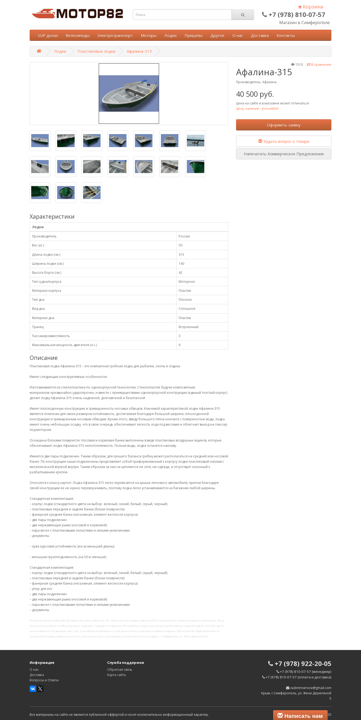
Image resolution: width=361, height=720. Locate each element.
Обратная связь (119, 669)
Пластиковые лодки (96, 51)
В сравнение (319, 64)
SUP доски (48, 35)
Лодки (170, 35)
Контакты (286, 35)
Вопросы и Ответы (44, 680)
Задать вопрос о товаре (283, 141)
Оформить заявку (284, 124)
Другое (217, 35)
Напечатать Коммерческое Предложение (284, 153)
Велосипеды (77, 35)
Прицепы (193, 35)
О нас (237, 35)
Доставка (260, 35)
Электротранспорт (115, 35)
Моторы (148, 35)
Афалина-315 (139, 51)
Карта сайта (116, 675)
